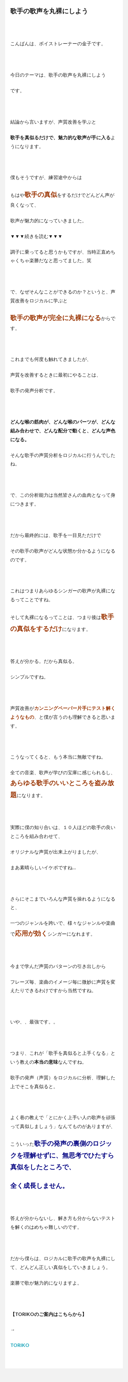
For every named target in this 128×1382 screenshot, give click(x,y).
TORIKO (19, 1345)
